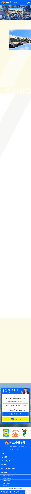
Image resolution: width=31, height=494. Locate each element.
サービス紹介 (6, 461)
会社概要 (4, 457)
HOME (4, 453)
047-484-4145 (15, 401)
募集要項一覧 (6, 485)
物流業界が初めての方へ (8, 478)
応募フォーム (16, 419)
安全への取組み (6, 483)
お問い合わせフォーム (8, 468)
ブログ (4, 464)
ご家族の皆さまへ (7, 480)
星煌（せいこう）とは (8, 475)
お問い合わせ (16, 414)
